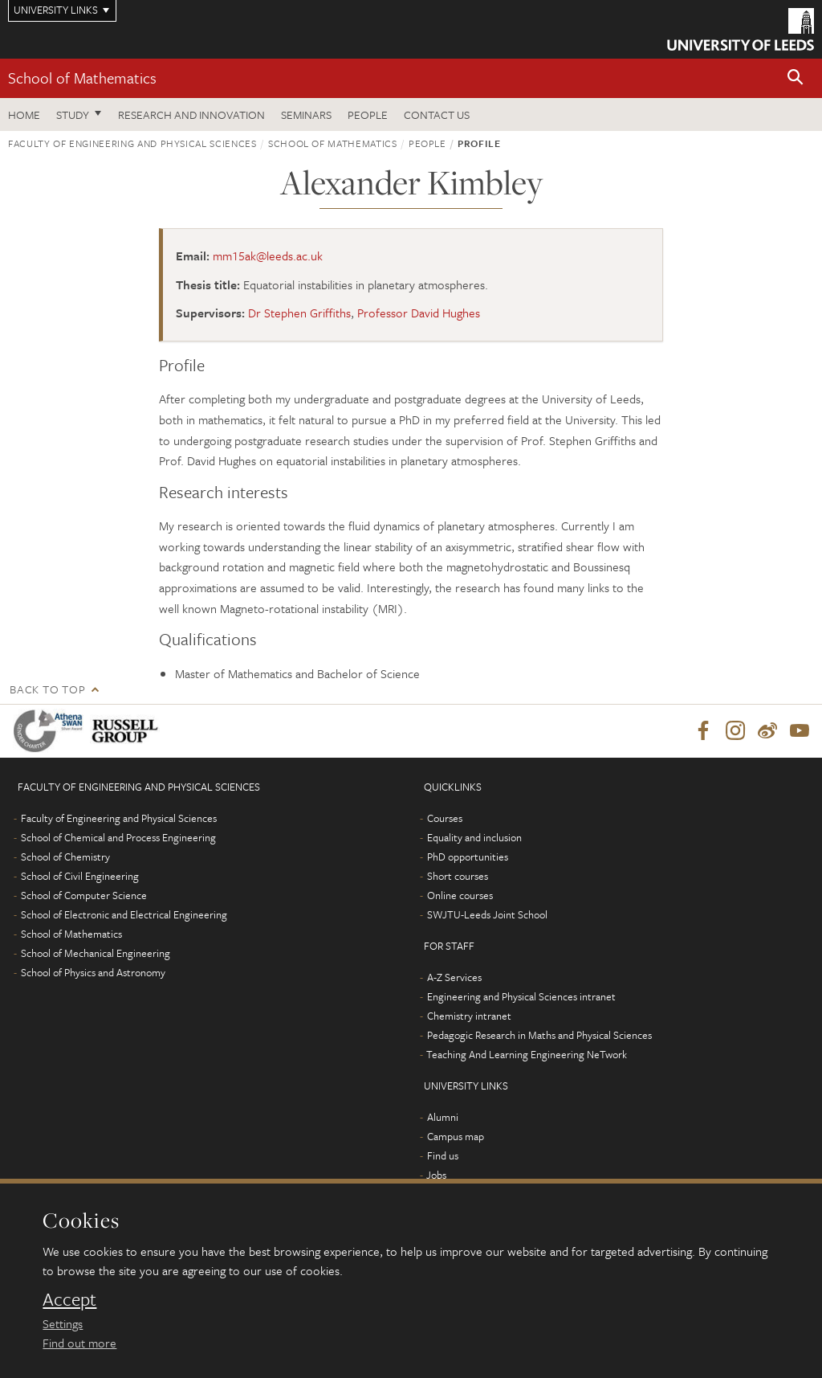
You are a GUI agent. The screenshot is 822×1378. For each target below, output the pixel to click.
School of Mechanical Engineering (95, 953)
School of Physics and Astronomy (93, 972)
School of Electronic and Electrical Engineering (124, 914)
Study (72, 114)
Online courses (460, 895)
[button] (795, 78)
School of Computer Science (84, 895)
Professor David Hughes (418, 312)
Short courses (457, 876)
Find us (442, 1155)
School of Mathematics (82, 77)
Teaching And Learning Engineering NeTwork (526, 1054)
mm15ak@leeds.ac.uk (268, 255)
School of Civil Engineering (80, 876)
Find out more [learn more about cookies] (79, 1342)
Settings (63, 1323)
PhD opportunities (467, 856)
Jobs (436, 1175)
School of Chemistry (65, 856)
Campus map (455, 1136)
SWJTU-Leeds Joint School (487, 914)
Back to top (47, 689)
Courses (444, 818)
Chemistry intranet (469, 1016)
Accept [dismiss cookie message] (69, 1299)
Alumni (442, 1117)
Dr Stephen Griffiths (299, 312)
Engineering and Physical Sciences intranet (521, 996)
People (368, 114)
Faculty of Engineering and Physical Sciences (132, 143)
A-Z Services (454, 977)
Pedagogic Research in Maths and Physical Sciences (539, 1035)
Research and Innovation (191, 114)
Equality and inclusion (474, 837)
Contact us (437, 114)
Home (24, 114)
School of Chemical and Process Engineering (118, 837)
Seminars (306, 114)
